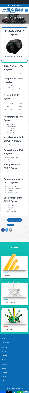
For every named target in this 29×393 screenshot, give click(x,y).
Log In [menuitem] (2, 1)
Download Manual (14, 220)
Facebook (8, 5)
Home (3, 338)
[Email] (26, 392)
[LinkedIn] (14, 392)
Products (10, 224)
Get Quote (5, 351)
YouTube (14, 5)
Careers (4, 355)
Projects (4, 348)
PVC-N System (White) (11, 302)
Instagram (10, 5)
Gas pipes (6, 275)
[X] (9, 392)
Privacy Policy (6, 342)
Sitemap (4, 359)
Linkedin (12, 5)
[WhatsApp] (20, 392)
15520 (19, 5)
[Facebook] (3, 392)
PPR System (7, 329)
